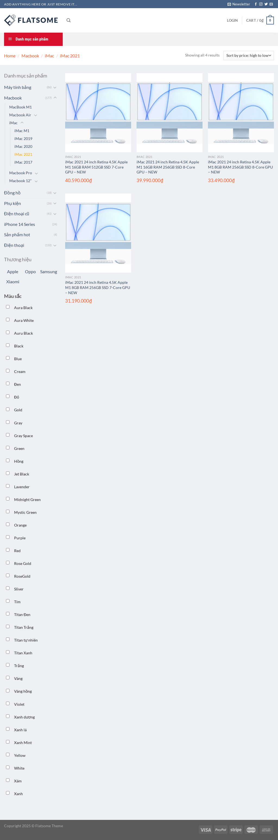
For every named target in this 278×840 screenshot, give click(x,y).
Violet (19, 704)
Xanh (18, 793)
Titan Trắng (23, 627)
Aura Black (23, 307)
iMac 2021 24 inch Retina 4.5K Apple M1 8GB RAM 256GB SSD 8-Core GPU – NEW (240, 167)
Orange (20, 525)
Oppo (30, 271)
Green (19, 448)
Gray (18, 423)
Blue (18, 358)
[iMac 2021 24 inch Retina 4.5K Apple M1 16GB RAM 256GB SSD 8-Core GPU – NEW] (170, 113)
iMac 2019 (23, 138)
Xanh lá (20, 729)
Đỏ (16, 397)
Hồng (18, 461)
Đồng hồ (12, 192)
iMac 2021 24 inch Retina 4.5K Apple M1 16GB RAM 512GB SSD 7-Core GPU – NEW (96, 167)
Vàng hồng (23, 691)
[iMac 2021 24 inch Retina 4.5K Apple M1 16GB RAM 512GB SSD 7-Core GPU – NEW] (98, 113)
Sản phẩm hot (17, 234)
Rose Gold (22, 563)
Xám (18, 781)
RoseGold (22, 576)
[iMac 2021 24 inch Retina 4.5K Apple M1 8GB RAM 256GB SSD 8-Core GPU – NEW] (241, 113)
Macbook (30, 55)
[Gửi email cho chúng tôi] (271, 4)
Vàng (18, 678)
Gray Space (23, 435)
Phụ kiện (12, 203)
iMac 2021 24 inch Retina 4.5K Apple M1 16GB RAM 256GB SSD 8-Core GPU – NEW (168, 167)
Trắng (19, 665)
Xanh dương (24, 717)
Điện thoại (14, 245)
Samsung (48, 271)
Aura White (24, 320)
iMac (49, 55)
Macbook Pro (20, 172)
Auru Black (23, 333)
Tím (17, 601)
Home (9, 55)
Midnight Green (27, 499)
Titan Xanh (23, 653)
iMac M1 (21, 130)
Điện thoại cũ (16, 213)
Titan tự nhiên (26, 640)
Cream (20, 371)
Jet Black (21, 474)
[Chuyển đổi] (55, 87)
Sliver (19, 589)
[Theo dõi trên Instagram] (261, 4)
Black (18, 346)
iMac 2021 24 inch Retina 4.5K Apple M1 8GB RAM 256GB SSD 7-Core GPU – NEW (97, 287)
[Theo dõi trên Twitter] (266, 4)
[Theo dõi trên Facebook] (255, 4)
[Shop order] (248, 55)
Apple (12, 271)
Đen (17, 384)
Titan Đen (22, 614)
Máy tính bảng (17, 87)
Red (17, 550)
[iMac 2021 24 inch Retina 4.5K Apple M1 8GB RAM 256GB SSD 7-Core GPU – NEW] (98, 233)
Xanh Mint (23, 742)
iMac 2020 (23, 146)
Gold (18, 409)
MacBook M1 (20, 107)
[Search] (69, 20)
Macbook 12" (20, 180)
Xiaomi (12, 281)
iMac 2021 (23, 154)
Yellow (20, 755)
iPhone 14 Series (19, 224)
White (19, 768)
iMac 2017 (23, 162)
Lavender (22, 486)
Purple (20, 538)
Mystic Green (25, 512)
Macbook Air (20, 115)
